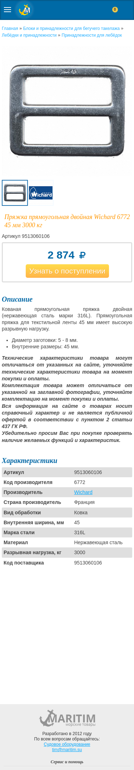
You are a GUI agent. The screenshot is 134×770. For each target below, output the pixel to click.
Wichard (83, 492)
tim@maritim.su (67, 749)
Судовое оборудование (67, 744)
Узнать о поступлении (67, 271)
